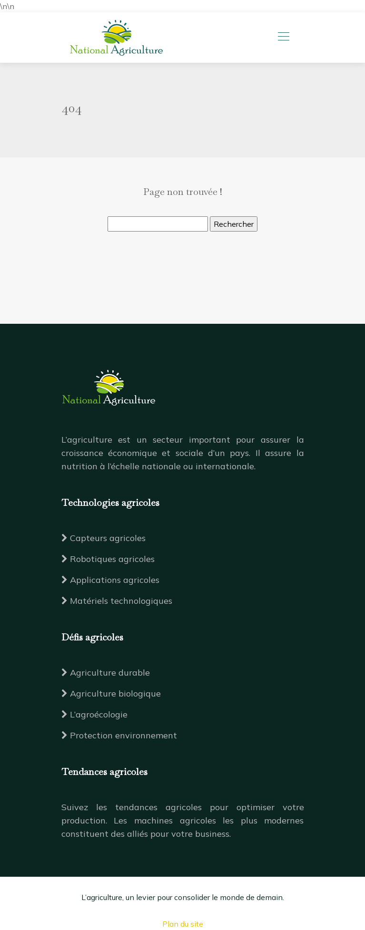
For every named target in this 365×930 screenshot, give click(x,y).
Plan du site (182, 924)
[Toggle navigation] (283, 37)
